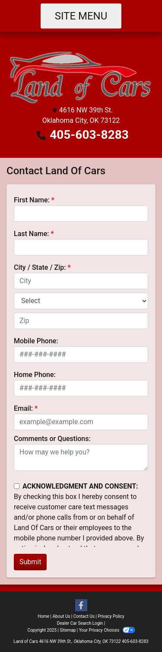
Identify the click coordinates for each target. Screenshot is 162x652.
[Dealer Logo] (81, 75)
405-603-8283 (89, 135)
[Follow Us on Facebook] (81, 605)
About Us (61, 616)
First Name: (32, 200)
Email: (23, 408)
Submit (30, 562)
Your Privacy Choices (107, 630)
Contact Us (84, 616)
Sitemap (68, 630)
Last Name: (31, 234)
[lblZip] (81, 321)
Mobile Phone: (36, 341)
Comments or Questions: (52, 439)
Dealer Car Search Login (80, 623)
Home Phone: (35, 375)
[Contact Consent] (16, 486)
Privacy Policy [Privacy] (111, 616)
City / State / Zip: (40, 267)
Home (43, 616)
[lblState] (81, 301)
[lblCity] (81, 281)
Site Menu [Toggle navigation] (81, 16)
